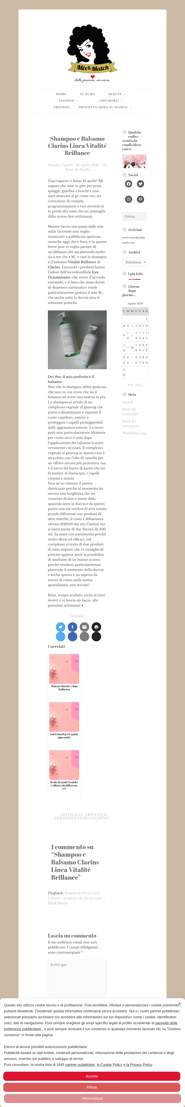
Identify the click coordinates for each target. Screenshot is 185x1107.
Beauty (54, 165)
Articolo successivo (96, 818)
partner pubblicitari (80, 1065)
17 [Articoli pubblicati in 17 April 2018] (128, 347)
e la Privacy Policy (137, 1065)
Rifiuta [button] (92, 1087)
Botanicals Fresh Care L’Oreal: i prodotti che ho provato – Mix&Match (77, 898)
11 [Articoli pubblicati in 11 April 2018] (132, 335)
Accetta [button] (92, 1076)
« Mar (129, 385)
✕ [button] (179, 1004)
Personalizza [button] (92, 1098)
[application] (124, 94)
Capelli (67, 165)
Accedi (127, 402)
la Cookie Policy (109, 1065)
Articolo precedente (68, 816)
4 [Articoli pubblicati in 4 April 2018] (132, 326)
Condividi (77, 615)
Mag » (139, 385)
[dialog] (92, 1052)
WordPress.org (134, 433)
